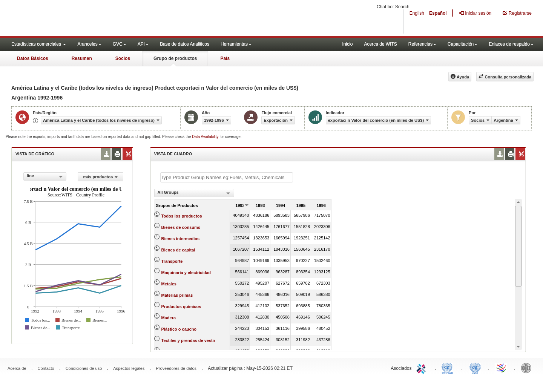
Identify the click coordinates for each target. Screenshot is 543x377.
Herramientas (236, 44)
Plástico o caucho (179, 329)
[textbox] (226, 177)
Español (438, 13)
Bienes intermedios (180, 238)
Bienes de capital (178, 250)
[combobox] (44, 176)
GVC (119, 44)
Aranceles (89, 44)
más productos (100, 177)
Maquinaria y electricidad (186, 272)
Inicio (347, 44)
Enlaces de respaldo (511, 44)
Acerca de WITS (380, 44)
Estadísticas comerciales (38, 44)
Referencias (422, 44)
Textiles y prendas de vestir (188, 340)
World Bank (527, 367)
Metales (168, 284)
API (143, 44)
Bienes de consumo (181, 227)
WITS (75, 19)
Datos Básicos (32, 58)
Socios (122, 58)
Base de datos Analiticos (184, 44)
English (417, 13)
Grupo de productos (175, 58)
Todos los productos (181, 216)
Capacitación (462, 44)
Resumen (82, 58)
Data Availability (205, 137)
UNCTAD (448, 367)
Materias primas (177, 295)
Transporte (172, 261)
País (225, 58)
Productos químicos (181, 306)
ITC (422, 367)
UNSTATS (475, 367)
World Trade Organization (501, 367)
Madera (168, 318)
